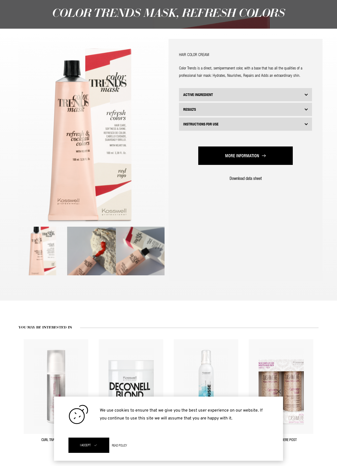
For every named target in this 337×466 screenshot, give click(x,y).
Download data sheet (246, 178)
